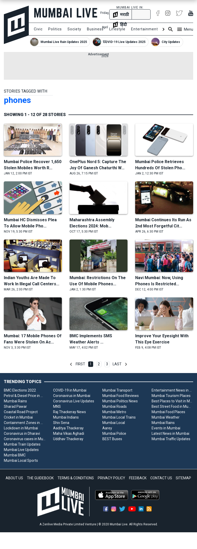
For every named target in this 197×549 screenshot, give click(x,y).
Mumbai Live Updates (21, 450)
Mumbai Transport (117, 390)
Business (95, 29)
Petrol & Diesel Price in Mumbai (24, 396)
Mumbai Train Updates (22, 444)
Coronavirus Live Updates (73, 401)
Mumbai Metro (114, 412)
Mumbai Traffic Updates (171, 439)
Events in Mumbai (166, 428)
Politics (55, 29)
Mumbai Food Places (168, 412)
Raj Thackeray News (69, 412)
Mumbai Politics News (120, 401)
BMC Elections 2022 (20, 390)
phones (17, 100)
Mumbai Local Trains (119, 417)
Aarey (107, 428)
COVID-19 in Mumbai (69, 390)
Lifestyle (117, 29)
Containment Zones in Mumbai (24, 423)
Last (117, 364)
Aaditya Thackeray (68, 428)
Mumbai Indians (66, 417)
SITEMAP (183, 478)
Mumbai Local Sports (21, 460)
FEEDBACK (137, 478)
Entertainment (144, 29)
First (80, 364)
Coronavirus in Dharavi (22, 433)
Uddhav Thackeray (68, 439)
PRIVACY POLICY (111, 478)
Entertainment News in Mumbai (172, 390)
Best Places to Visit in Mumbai (172, 401)
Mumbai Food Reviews (120, 396)
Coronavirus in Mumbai (71, 396)
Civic (38, 29)
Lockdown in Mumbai (21, 428)
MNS (57, 406)
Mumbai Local (113, 423)
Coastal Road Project (21, 412)
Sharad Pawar (15, 406)
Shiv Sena (61, 423)
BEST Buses (112, 439)
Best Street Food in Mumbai (172, 406)
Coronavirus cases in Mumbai (24, 439)
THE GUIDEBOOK (40, 478)
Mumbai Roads (114, 406)
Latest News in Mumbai (170, 433)
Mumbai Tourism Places (171, 396)
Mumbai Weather (166, 417)
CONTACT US (161, 478)
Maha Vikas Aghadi (68, 433)
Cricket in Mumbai (18, 417)
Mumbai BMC (15, 455)
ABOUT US (14, 478)
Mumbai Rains (15, 401)
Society (74, 29)
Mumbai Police (114, 433)
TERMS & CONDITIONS (75, 478)
